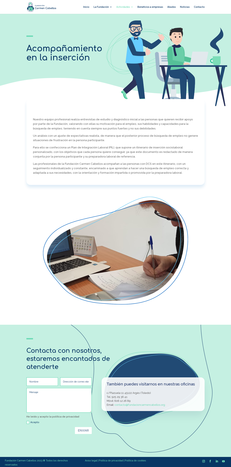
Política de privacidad (111, 460)
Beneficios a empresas (150, 7)
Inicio (86, 7)
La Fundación (101, 7)
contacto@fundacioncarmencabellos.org (140, 404)
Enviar (83, 430)
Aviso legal (91, 460)
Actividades (123, 7)
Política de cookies (135, 460)
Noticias (185, 7)
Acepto (32, 422)
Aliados (171, 7)
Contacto (199, 7)
